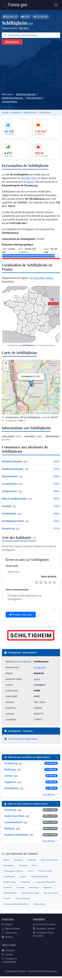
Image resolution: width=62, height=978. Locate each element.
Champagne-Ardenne (13, 870)
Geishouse (10, 809)
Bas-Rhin (24, 28)
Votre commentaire (17, 589)
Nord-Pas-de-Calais (30, 893)
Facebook (8, 950)
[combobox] (34, 35)
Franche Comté (45, 870)
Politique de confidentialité (9, 960)
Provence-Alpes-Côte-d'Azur (16, 904)
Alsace (30, 181)
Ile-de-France (9, 882)
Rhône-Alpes (39, 904)
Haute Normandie (39, 876)
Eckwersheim (9, 491)
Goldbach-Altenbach (16, 834)
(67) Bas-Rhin (37, 278)
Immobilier (39, 919)
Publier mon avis (20, 614)
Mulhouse (10, 769)
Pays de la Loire (50, 893)
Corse (30, 870)
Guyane (23, 876)
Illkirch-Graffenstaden (14, 498)
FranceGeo (8, 919)
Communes (9, 932)
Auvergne (31, 860)
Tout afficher (50, 794)
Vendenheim (9, 513)
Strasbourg (8, 528)
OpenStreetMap (43, 413)
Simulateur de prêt (44, 928)
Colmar (8, 775)
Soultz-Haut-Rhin (14, 816)
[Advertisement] (31, 68)
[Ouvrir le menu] (56, 5)
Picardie (7, 898)
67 (33, 178)
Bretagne (22, 865)
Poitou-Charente (23, 898)
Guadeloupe (9, 876)
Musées (7, 936)
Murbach (9, 828)
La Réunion (25, 882)
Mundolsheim (34, 98)
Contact (7, 954)
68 (19, 769)
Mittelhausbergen (26, 94)
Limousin (7, 887)
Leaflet (29, 413)
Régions (7, 924)
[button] (31, 384)
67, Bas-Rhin (40, 667)
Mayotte (47, 887)
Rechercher (12, 42)
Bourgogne (8, 865)
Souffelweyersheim (13, 521)
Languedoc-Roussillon (45, 882)
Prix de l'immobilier (44, 924)
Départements (11, 928)
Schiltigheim (11, 788)
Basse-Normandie (49, 860)
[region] (31, 387)
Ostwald (6, 506)
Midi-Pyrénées (10, 893)
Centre (35, 865)
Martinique (34, 887)
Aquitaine (18, 860)
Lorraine (20, 887)
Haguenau (10, 782)
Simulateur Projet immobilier (43, 934)
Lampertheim (9, 101)
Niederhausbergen (13, 98)
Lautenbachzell (13, 822)
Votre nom (12, 565)
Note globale (48, 576)
